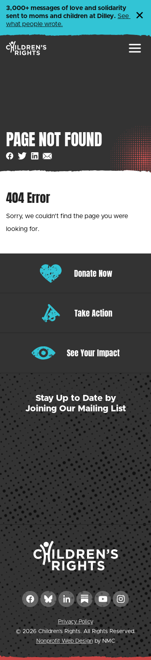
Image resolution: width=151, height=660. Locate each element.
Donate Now (93, 273)
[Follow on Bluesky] (48, 599)
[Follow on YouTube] (103, 599)
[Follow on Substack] (85, 599)
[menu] (135, 48)
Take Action (93, 313)
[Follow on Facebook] (30, 599)
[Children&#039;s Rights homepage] (26, 48)
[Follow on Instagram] (121, 599)
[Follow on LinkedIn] (66, 599)
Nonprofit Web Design (64, 641)
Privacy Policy (75, 622)
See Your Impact (93, 353)
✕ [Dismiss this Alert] (139, 16)
